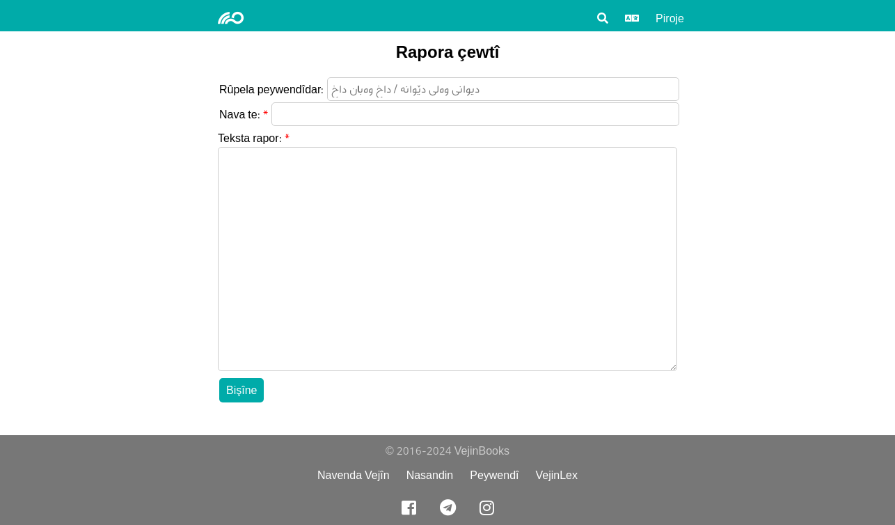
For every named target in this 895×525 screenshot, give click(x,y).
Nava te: (239, 114)
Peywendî (494, 475)
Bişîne (241, 390)
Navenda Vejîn (353, 475)
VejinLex (557, 475)
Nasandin (430, 475)
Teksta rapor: (250, 138)
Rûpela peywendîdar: (271, 89)
